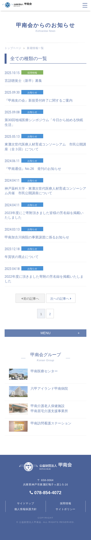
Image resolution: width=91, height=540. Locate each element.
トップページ (13, 48)
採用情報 (65, 503)
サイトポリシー (65, 509)
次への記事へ (60, 298)
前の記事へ (30, 298)
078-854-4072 (45, 492)
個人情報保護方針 (25, 509)
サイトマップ (25, 503)
